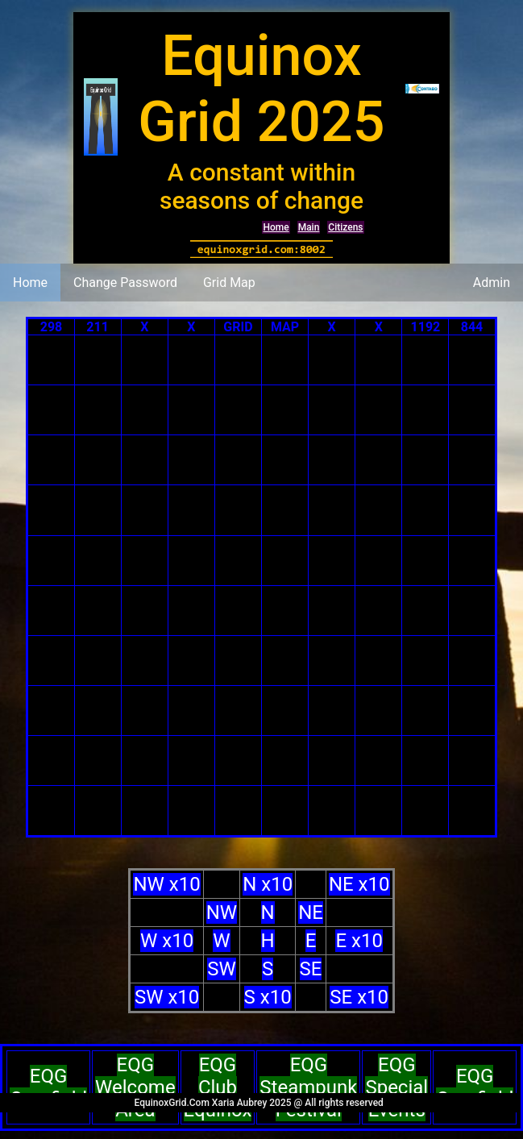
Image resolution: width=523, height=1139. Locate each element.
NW (221, 912)
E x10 (358, 940)
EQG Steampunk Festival (308, 1087)
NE (310, 912)
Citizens (345, 227)
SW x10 (167, 997)
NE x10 (359, 884)
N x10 (268, 884)
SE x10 (359, 997)
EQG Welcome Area (135, 1087)
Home (275, 227)
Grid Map (229, 282)
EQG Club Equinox (218, 1087)
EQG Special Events (396, 1087)
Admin (491, 282)
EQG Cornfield (48, 1087)
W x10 (166, 940)
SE (311, 969)
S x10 (268, 997)
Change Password (125, 282)
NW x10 (166, 884)
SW (221, 969)
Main (309, 227)
